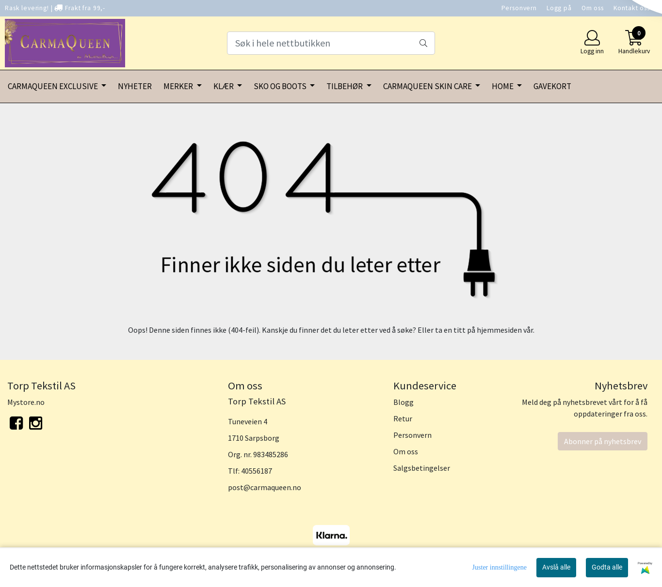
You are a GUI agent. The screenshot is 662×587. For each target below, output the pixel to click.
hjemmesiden (499, 330)
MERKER (178, 86)
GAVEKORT (552, 86)
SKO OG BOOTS (281, 86)
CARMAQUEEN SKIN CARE (428, 86)
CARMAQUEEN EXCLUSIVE (53, 86)
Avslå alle (556, 567)
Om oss (592, 8)
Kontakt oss (632, 8)
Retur (402, 418)
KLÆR (224, 86)
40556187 (256, 471)
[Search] (331, 43)
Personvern (519, 8)
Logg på (559, 8)
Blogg (403, 402)
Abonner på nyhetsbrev (602, 441)
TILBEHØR (345, 86)
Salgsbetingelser (421, 468)
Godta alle (607, 567)
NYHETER (135, 86)
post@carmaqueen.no (264, 487)
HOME (503, 86)
